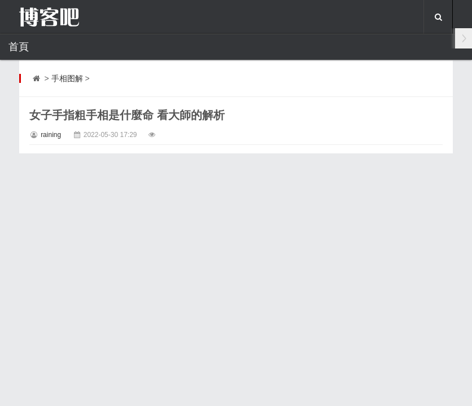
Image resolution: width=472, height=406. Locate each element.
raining (51, 135)
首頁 (18, 46)
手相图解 (67, 78)
